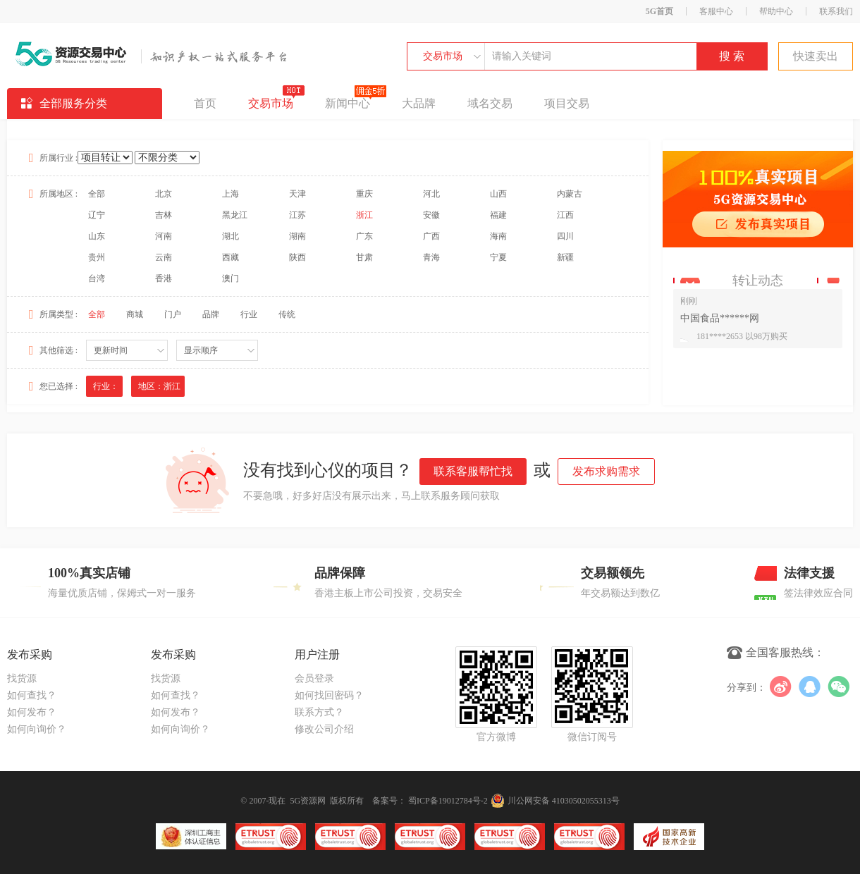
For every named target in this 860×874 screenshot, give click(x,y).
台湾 (96, 278)
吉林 (163, 215)
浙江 (364, 215)
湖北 (230, 236)
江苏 (297, 215)
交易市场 (442, 56)
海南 (498, 236)
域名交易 (489, 103)
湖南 (297, 236)
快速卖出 (815, 56)
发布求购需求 (606, 471)
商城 (134, 314)
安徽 (431, 215)
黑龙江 (234, 215)
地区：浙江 (159, 386)
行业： (105, 386)
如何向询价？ (36, 729)
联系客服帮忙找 (473, 471)
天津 (297, 194)
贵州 (96, 257)
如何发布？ (31, 712)
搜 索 (731, 56)
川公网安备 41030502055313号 (555, 801)
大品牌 (419, 103)
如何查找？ (31, 695)
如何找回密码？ (329, 695)
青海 (431, 257)
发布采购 (29, 654)
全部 (96, 194)
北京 (163, 194)
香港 (163, 278)
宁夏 (498, 257)
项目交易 (566, 103)
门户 (172, 314)
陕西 (297, 257)
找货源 (22, 678)
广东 (364, 236)
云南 (163, 257)
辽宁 (96, 215)
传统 (286, 314)
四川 (565, 236)
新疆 (565, 257)
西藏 (230, 257)
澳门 (230, 278)
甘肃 (364, 257)
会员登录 (314, 678)
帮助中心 (776, 11)
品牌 (210, 314)
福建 (498, 215)
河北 (431, 194)
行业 (248, 314)
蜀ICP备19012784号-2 (448, 801)
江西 (565, 215)
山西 (498, 194)
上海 (230, 194)
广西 (431, 236)
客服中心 (716, 11)
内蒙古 (569, 194)
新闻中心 (347, 98)
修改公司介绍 (324, 729)
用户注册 (317, 654)
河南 (163, 236)
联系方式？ (319, 712)
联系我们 (836, 11)
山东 (96, 236)
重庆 (364, 194)
